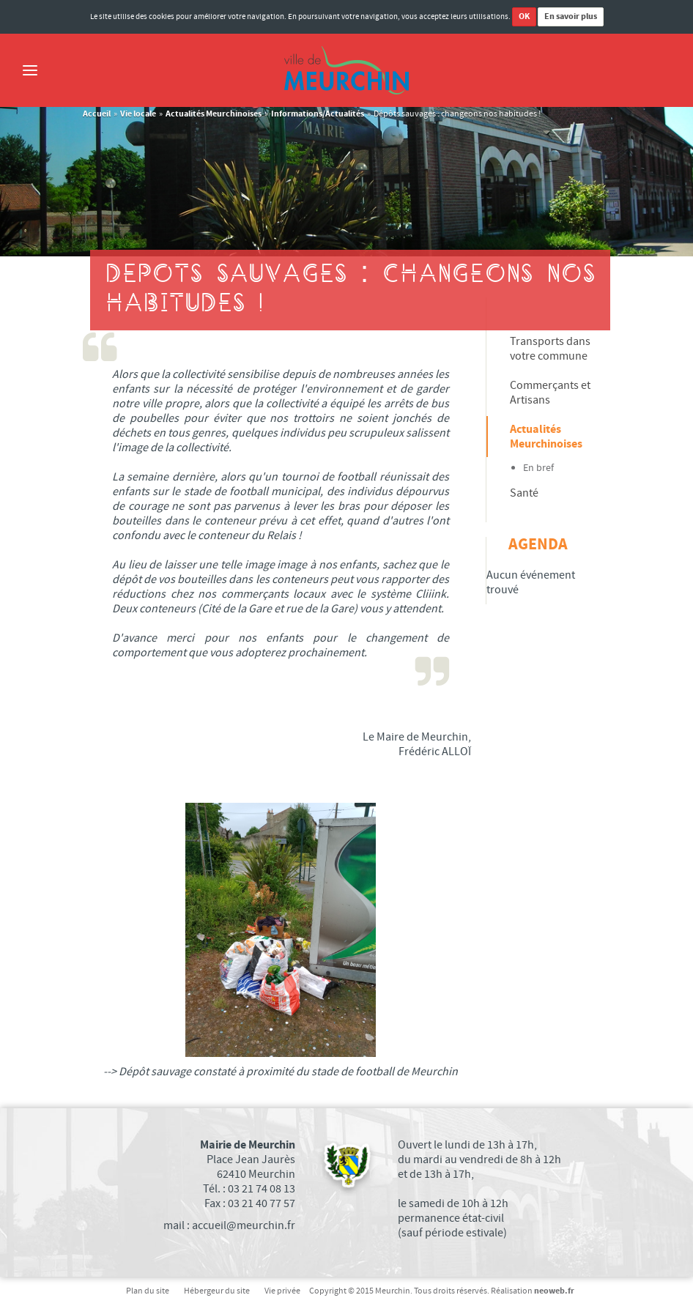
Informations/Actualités (317, 114)
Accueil (97, 114)
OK (524, 16)
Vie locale (138, 114)
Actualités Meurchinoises (214, 114)
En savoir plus (570, 16)
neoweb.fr (554, 1291)
